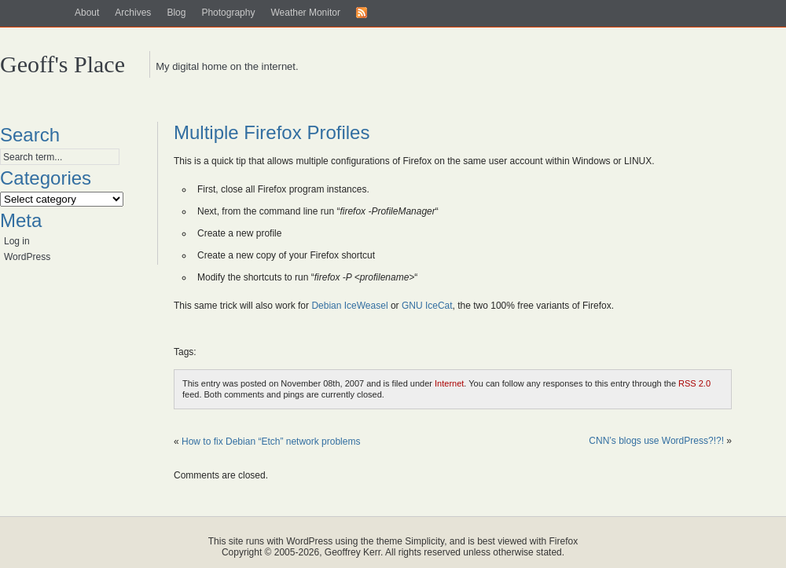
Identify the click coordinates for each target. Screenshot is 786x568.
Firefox (563, 541)
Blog (176, 12)
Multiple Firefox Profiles (271, 132)
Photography (228, 12)
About (87, 12)
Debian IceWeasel (349, 305)
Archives (133, 12)
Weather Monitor (305, 12)
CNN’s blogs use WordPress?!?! (656, 440)
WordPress (27, 256)
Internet (449, 383)
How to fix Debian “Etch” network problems (271, 441)
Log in (17, 241)
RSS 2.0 (694, 383)
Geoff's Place (62, 64)
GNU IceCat (427, 305)
